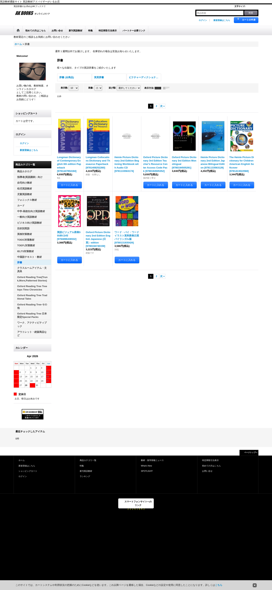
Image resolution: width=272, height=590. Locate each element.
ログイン (203, 20)
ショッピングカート (28, 471)
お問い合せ (207, 471)
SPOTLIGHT (147, 471)
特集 (82, 466)
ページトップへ (250, 452)
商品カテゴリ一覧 (88, 460)
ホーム (22, 460)
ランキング (85, 476)
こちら (218, 585)
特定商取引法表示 (210, 460)
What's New (146, 466)
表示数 (64, 87)
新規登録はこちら (221, 20)
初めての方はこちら (211, 466)
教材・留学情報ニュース (152, 460)
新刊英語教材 (86, 471)
